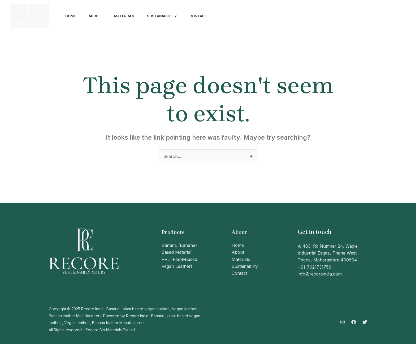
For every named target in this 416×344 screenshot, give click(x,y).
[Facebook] (386, 16)
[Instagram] (375, 16)
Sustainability (162, 16)
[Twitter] (398, 16)
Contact (198, 16)
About (95, 16)
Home (70, 16)
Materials (124, 16)
